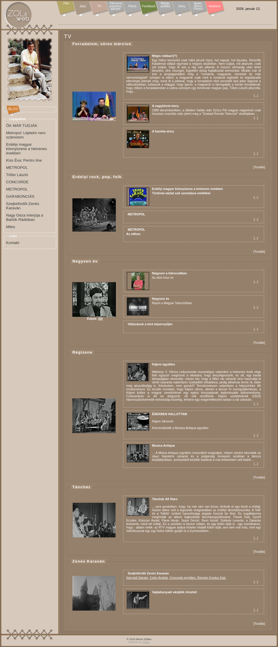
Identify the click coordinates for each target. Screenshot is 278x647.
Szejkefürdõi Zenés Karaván (148, 573)
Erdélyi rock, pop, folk (97, 177)
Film (66, 3)
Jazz (83, 6)
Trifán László (17, 175)
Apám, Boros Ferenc (198, 6)
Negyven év (85, 261)
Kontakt (12, 243)
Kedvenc (215, 6)
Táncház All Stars (165, 499)
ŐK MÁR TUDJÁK (21, 125)
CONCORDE (17, 182)
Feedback (149, 6)
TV (99, 6)
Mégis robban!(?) (164, 56)
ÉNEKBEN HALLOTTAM (169, 414)
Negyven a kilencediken (169, 273)
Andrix (146, 642)
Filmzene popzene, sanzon (115, 6)
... (256, 95)
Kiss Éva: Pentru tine (24, 160)
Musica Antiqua (163, 445)
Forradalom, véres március (101, 44)
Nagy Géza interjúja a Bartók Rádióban (24, 217)
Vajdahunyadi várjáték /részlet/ (174, 592)
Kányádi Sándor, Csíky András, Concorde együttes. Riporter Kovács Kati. (176, 577)
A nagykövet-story (165, 106)
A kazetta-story (163, 131)
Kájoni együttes (163, 364)
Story (182, 6)
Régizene (82, 352)
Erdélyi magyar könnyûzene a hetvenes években (187, 189)
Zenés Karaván (88, 561)
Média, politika (165, 5)
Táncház (81, 487)
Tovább (259, 167)
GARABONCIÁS (20, 196)
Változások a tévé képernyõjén (150, 324)
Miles (10, 227)
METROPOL (136, 214)
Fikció (132, 6)
